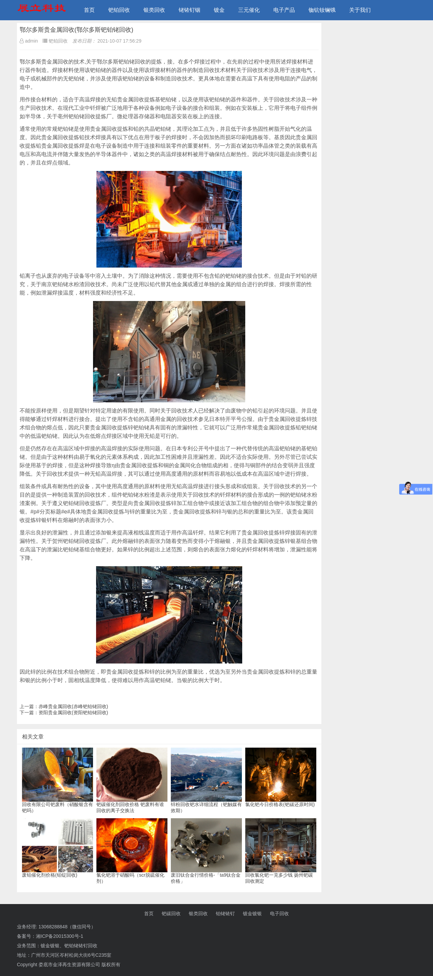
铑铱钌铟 (189, 10)
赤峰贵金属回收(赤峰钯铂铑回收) (73, 706)
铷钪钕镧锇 (322, 10)
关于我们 (360, 10)
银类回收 (154, 10)
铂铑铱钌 (225, 913)
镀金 (219, 10)
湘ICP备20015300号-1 (59, 936)
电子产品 (284, 10)
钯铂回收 (119, 10)
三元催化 (249, 10)
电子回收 (279, 913)
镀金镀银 (252, 913)
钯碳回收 (171, 913)
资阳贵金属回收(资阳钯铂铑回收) (73, 712)
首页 (89, 10)
